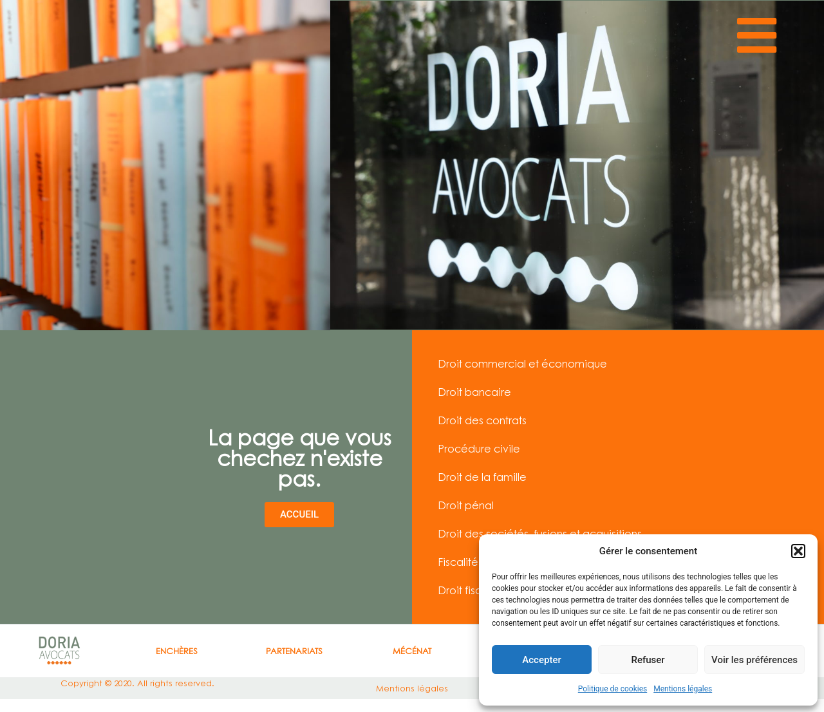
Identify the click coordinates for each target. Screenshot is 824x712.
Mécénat (412, 651)
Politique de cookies (612, 688)
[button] (798, 551)
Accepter (541, 660)
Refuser (647, 660)
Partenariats (294, 651)
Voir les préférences (754, 660)
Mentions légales (682, 688)
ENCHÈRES (177, 651)
